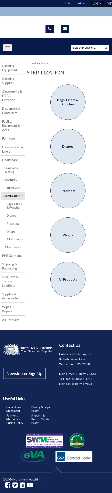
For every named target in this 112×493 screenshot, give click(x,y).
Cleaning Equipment (9, 68)
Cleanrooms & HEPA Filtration (12, 95)
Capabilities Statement (13, 408)
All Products (15, 239)
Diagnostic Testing (11, 170)
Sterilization (12, 195)
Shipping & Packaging (9, 266)
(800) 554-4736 (82, 378)
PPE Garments (12, 255)
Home (30, 63)
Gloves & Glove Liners (13, 149)
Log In (97, 3)
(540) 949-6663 (86, 373)
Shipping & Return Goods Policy (40, 419)
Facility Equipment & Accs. (11, 125)
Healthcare (10, 160)
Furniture (8, 138)
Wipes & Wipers (8, 309)
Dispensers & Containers (11, 110)
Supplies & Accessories (10, 296)
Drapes (11, 215)
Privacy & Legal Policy (40, 408)
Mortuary (10, 180)
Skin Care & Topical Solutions (10, 281)
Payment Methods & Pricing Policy (14, 419)
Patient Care (12, 187)
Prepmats (13, 223)
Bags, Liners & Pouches (14, 205)
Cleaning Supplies (8, 80)
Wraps (11, 231)
